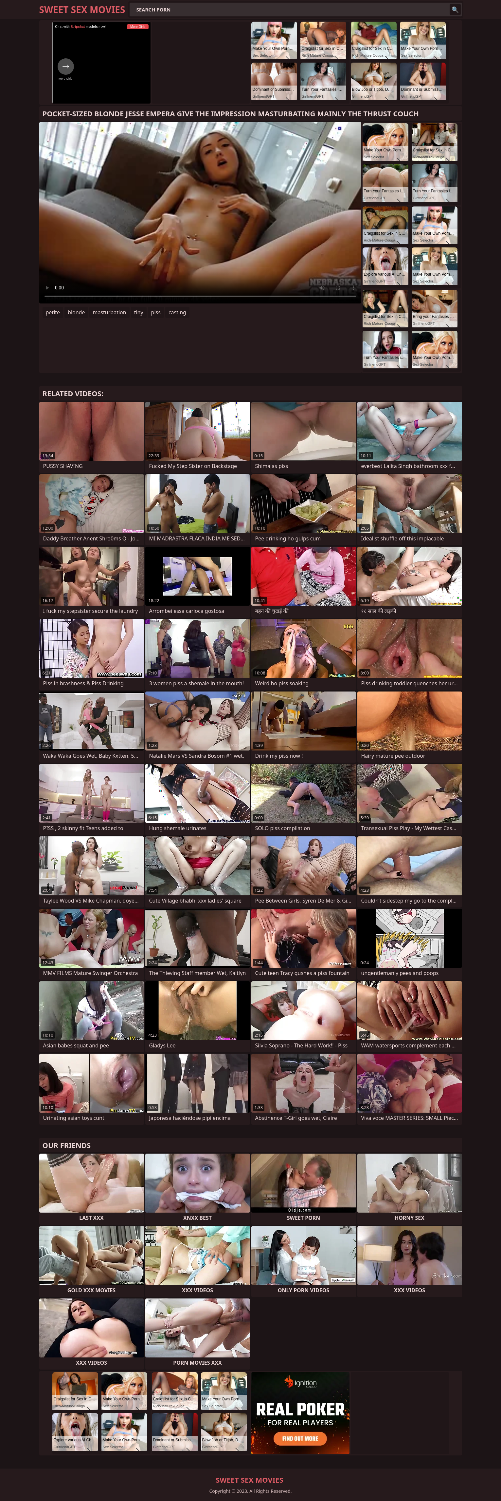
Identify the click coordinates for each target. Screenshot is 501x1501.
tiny (138, 312)
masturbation (109, 312)
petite (53, 312)
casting (177, 312)
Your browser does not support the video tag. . (200, 212)
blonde (76, 312)
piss (156, 312)
